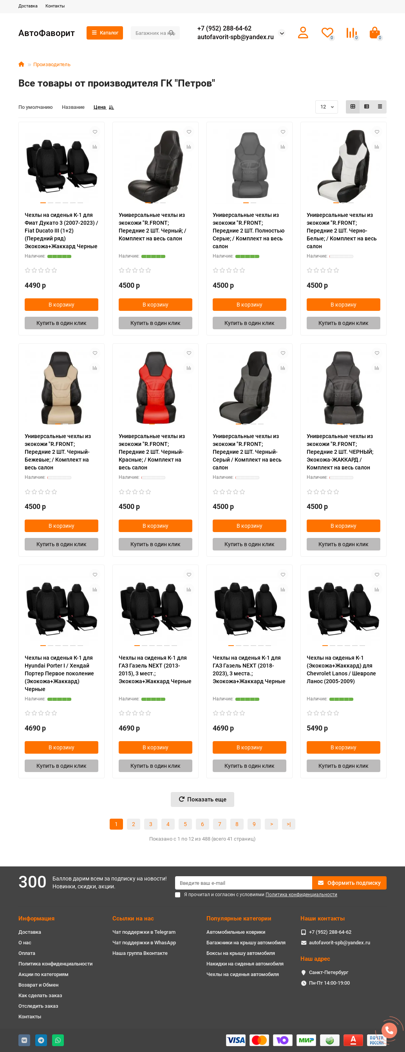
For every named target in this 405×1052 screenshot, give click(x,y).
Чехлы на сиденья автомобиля (242, 974)
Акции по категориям (43, 974)
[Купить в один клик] (61, 323)
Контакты (55, 6)
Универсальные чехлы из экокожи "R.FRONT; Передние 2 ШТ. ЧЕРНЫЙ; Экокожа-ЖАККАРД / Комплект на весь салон (340, 452)
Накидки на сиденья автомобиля (245, 964)
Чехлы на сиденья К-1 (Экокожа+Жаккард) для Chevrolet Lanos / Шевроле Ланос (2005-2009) (341, 669)
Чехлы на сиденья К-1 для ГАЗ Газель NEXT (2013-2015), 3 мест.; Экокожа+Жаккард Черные (155, 669)
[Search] (155, 33)
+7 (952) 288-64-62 (224, 28)
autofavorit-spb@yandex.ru (235, 37)
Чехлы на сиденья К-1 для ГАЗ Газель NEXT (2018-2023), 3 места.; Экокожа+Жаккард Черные (249, 669)
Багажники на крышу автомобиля (246, 943)
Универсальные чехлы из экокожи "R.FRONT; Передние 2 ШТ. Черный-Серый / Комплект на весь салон (247, 452)
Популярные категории (238, 918)
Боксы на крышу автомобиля (240, 953)
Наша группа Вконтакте (140, 953)
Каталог (104, 33)
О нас (24, 943)
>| (289, 824)
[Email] (243, 883)
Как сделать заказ (40, 995)
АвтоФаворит (46, 33)
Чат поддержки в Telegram (143, 932)
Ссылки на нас (133, 918)
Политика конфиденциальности (55, 964)
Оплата (26, 953)
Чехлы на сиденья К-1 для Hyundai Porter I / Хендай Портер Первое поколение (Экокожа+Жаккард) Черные (59, 673)
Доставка (28, 6)
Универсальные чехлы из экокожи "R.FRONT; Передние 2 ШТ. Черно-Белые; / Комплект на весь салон (342, 230)
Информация (36, 918)
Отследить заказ (38, 1006)
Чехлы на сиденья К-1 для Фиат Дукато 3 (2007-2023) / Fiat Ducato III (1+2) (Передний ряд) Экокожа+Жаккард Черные (61, 230)
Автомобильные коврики (235, 932)
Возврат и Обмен (38, 985)
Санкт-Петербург (328, 972)
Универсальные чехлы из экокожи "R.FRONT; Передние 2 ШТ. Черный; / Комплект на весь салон (152, 227)
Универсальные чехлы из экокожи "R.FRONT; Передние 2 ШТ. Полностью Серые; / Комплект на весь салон (248, 230)
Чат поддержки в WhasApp (144, 943)
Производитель (52, 64)
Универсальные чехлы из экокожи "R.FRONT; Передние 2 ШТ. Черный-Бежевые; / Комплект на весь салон (58, 452)
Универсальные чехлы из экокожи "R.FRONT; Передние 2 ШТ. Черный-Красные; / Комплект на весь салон (152, 452)
